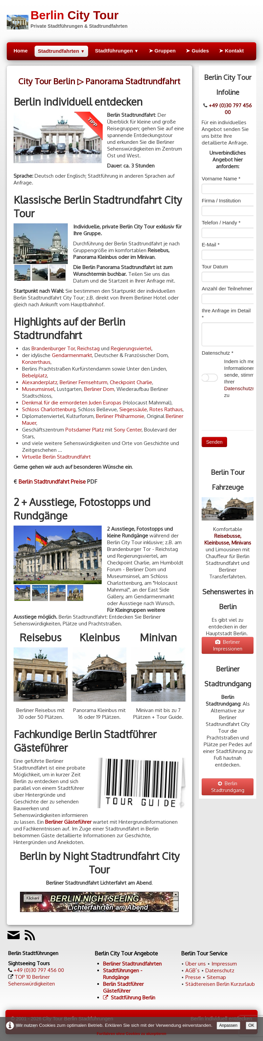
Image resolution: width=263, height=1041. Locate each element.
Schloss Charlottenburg (49, 409)
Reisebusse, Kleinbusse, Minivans (227, 539)
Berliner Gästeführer (68, 822)
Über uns (195, 963)
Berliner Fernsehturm (83, 382)
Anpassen (228, 1025)
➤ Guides (197, 50)
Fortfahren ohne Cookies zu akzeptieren (131, 1034)
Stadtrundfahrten (61, 51)
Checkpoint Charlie (131, 382)
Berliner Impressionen (227, 645)
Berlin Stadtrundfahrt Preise (52, 481)
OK (251, 1025)
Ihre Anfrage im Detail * (226, 314)
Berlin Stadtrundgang (227, 786)
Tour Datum (215, 266)
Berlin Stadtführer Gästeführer (123, 987)
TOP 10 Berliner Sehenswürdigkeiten (31, 980)
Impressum (224, 963)
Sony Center (128, 429)
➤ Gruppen (162, 50)
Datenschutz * (217, 353)
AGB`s (192, 970)
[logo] (67, 18)
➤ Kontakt (231, 50)
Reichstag (88, 348)
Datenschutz (219, 970)
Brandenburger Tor (53, 348)
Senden (214, 442)
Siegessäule (133, 409)
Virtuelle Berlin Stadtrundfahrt (56, 456)
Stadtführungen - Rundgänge (122, 973)
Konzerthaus (36, 362)
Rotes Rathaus (166, 409)
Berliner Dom (99, 389)
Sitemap (216, 977)
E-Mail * (211, 244)
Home (21, 50)
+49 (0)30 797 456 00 (230, 108)
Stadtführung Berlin (129, 997)
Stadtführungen (116, 50)
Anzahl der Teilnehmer (227, 288)
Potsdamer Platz (84, 429)
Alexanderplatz (39, 382)
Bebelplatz (34, 375)
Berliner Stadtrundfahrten (132, 963)
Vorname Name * (221, 178)
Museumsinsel (38, 389)
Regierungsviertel (131, 348)
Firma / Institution (221, 200)
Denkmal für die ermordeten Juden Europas (71, 402)
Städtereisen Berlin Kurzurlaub (220, 984)
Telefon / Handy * (221, 222)
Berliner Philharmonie (120, 416)
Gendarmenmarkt (72, 355)
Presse (193, 977)
